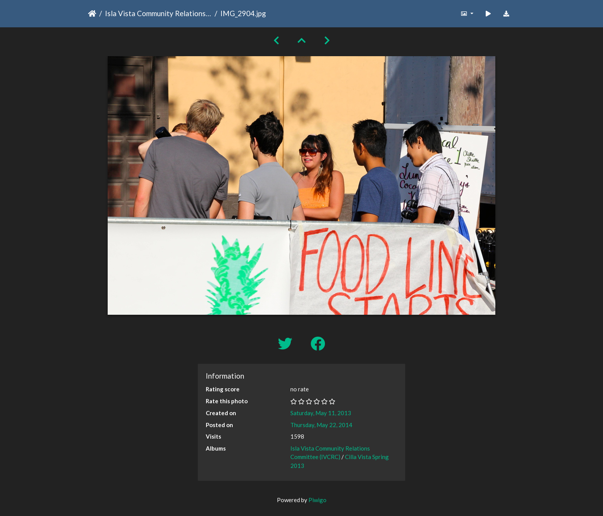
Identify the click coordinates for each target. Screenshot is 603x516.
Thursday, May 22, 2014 (321, 424)
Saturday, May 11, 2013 (320, 412)
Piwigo (317, 499)
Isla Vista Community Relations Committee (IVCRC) (158, 13)
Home (92, 13)
